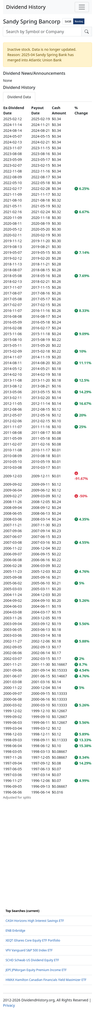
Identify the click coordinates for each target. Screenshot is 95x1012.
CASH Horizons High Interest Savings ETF (35, 921)
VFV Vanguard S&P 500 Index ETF (29, 950)
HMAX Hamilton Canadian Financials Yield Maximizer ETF (46, 980)
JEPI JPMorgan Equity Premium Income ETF (36, 970)
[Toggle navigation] (82, 7)
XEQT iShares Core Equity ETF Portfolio (33, 940)
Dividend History (26, 7)
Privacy (9, 1005)
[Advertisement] (47, 847)
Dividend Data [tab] (19, 96)
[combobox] (42, 31)
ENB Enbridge (15, 930)
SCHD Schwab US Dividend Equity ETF (32, 960)
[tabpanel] (47, 452)
